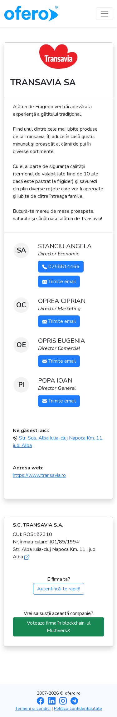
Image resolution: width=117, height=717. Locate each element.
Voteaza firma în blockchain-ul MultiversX (58, 627)
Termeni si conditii (33, 708)
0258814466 (61, 266)
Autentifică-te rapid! (58, 588)
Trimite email (59, 281)
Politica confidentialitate (78, 708)
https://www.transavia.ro (39, 475)
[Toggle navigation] (104, 13)
